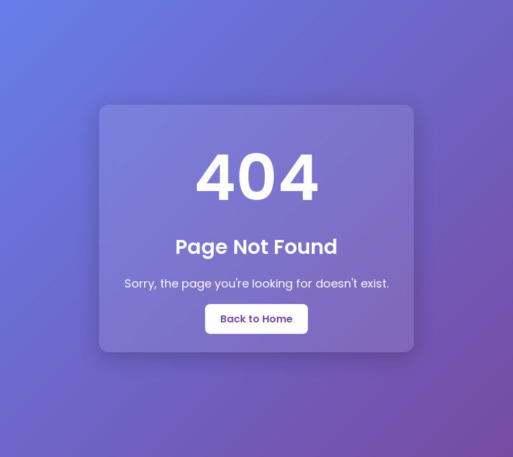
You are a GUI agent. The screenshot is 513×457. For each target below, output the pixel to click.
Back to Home (256, 319)
